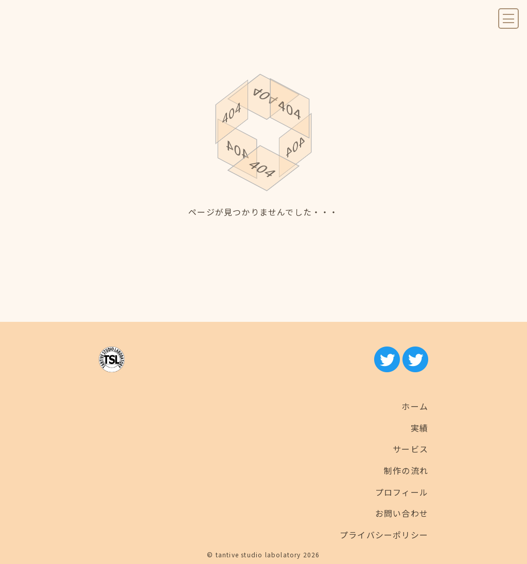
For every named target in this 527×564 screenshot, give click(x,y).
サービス (410, 449)
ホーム (414, 406)
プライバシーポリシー (384, 535)
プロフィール (401, 492)
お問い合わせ (401, 513)
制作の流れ (406, 470)
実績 (419, 428)
